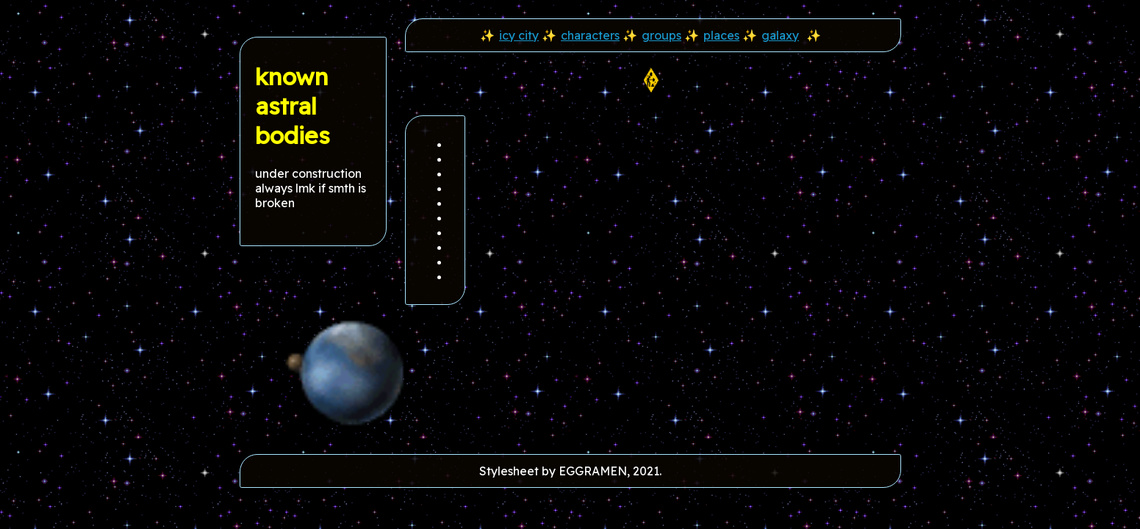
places (721, 35)
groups (661, 35)
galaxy (780, 35)
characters (590, 35)
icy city (519, 35)
